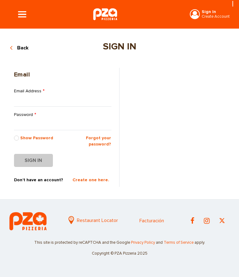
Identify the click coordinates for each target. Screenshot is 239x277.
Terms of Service (179, 243)
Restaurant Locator (93, 220)
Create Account (216, 17)
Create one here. (91, 180)
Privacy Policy (143, 243)
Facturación (151, 220)
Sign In (209, 12)
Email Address (29, 91)
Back (23, 47)
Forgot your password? (98, 141)
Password (25, 115)
